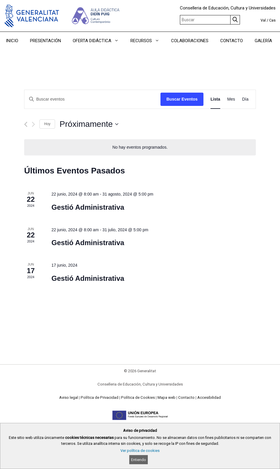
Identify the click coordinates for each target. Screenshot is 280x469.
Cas (272, 20)
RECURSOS (147, 41)
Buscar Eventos (182, 99)
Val (263, 20)
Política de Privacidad (99, 397)
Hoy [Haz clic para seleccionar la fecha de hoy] (47, 124)
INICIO (12, 40)
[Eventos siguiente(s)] (33, 124)
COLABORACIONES (189, 40)
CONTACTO (231, 40)
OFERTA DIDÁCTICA (99, 41)
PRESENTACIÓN (45, 40)
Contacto (186, 397)
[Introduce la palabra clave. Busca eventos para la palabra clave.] (92, 99)
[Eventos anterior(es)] (25, 124)
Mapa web (166, 397)
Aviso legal (68, 397)
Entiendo (138, 459)
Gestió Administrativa (88, 207)
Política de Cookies (138, 397)
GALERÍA (263, 40)
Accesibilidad (209, 397)
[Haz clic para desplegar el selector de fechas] (88, 124)
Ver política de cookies (140, 450)
